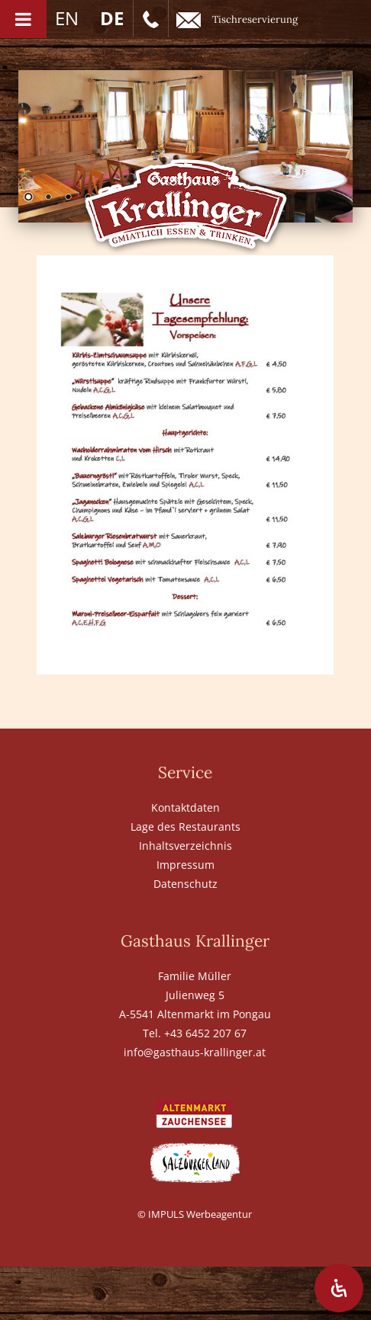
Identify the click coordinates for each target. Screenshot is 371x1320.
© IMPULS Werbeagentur (194, 1214)
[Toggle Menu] (23, 19)
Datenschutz (185, 883)
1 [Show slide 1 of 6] (28, 198)
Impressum (185, 864)
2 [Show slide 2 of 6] (48, 198)
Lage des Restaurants (185, 826)
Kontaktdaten (185, 807)
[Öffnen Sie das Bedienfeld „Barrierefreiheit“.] (339, 1288)
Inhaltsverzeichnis (185, 845)
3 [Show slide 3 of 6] (68, 198)
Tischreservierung (237, 20)
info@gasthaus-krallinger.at (195, 1052)
